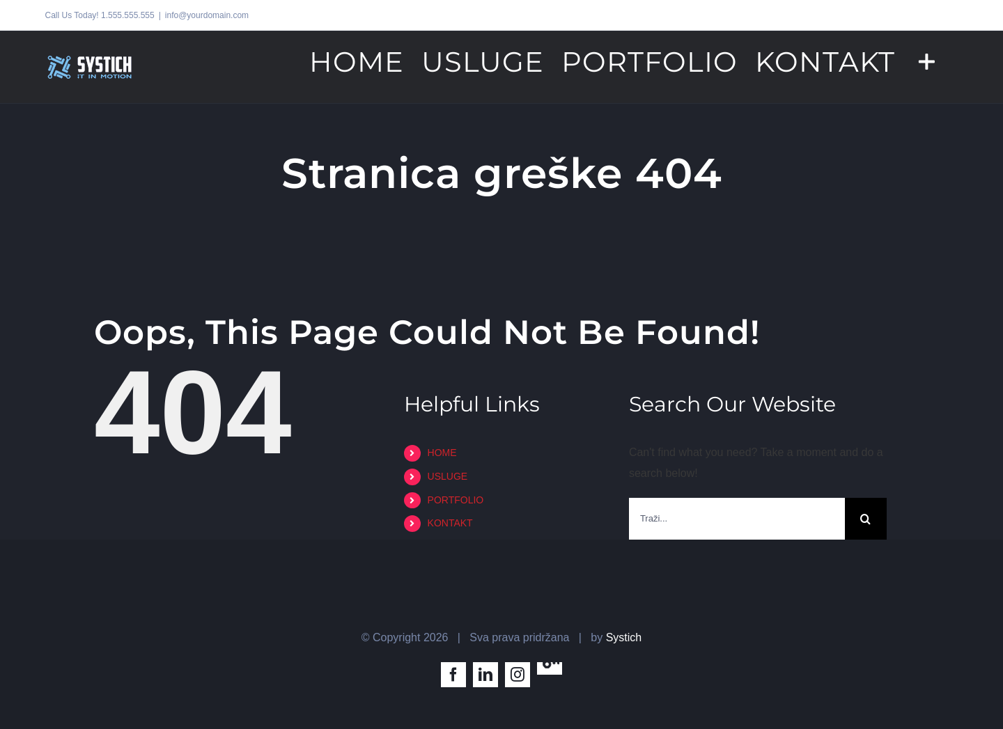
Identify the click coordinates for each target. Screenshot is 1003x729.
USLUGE (448, 476)
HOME (442, 452)
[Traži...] (737, 519)
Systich (624, 637)
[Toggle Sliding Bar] (926, 60)
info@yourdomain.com (207, 15)
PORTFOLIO (456, 499)
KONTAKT (450, 522)
